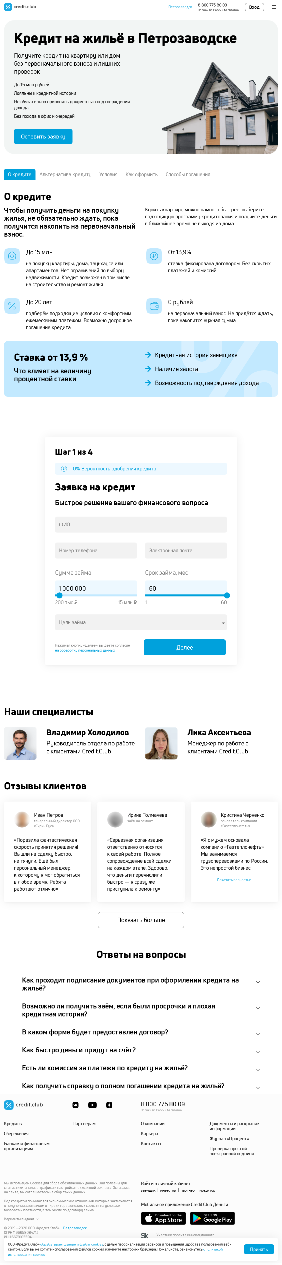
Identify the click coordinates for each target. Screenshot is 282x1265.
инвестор (168, 1192)
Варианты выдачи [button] (21, 1221)
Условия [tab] (109, 175)
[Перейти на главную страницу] (20, 7)
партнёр (188, 1192)
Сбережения (16, 1136)
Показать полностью (234, 881)
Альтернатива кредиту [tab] (66, 175)
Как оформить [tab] (142, 175)
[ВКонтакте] (75, 1107)
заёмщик (148, 1192)
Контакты (151, 1146)
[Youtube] (92, 1107)
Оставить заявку (45, 137)
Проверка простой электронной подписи (232, 1153)
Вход (254, 7)
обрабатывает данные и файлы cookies (72, 1244)
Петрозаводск (180, 7)
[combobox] (141, 526)
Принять (259, 1250)
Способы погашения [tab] (188, 175)
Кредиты (13, 1126)
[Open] (223, 624)
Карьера (149, 1136)
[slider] (59, 596)
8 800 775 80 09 (212, 5)
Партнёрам (84, 1126)
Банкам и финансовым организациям (27, 1148)
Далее (186, 649)
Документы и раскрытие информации (234, 1128)
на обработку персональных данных (85, 651)
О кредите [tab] (20, 175)
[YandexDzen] (110, 1107)
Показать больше (141, 922)
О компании (152, 1126)
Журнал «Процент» (229, 1141)
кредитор (207, 1192)
